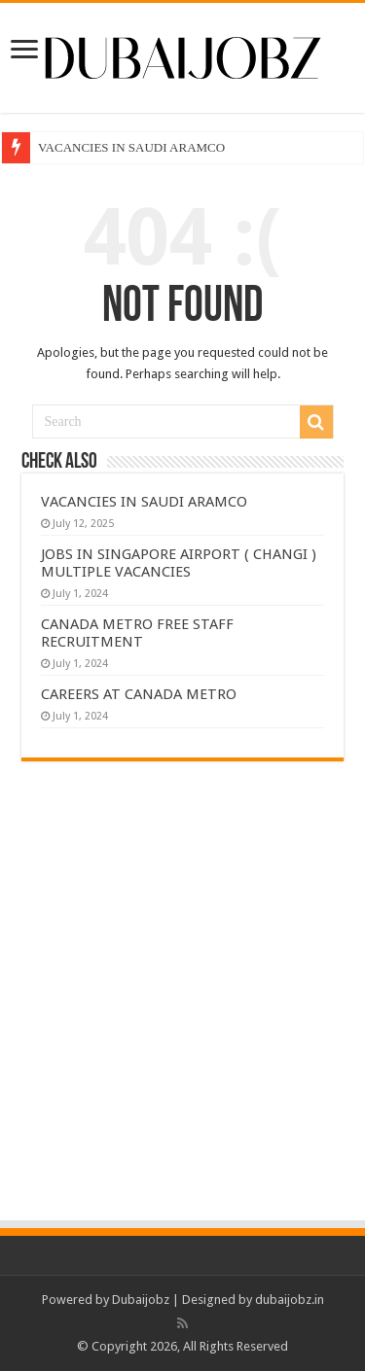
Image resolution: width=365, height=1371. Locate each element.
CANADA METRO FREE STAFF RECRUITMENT (137, 632)
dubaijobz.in (289, 1299)
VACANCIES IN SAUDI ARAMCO (131, 147)
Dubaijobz (140, 1299)
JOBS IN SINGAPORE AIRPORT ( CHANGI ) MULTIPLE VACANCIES (178, 562)
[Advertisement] (182, 1026)
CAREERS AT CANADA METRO (139, 694)
